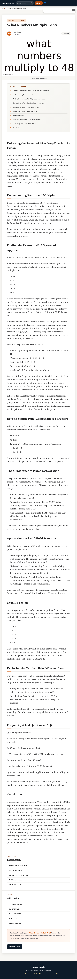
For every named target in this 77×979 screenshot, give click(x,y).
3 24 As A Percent (15, 885)
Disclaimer (42, 974)
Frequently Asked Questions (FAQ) (24, 124)
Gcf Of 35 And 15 (14, 909)
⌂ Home (38, 3)
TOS (57, 974)
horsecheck (8, 3)
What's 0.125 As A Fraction (18, 866)
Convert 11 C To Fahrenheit (18, 875)
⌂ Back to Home (14, 947)
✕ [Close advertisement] (73, 10)
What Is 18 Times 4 (15, 870)
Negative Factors (18, 115)
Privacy (51, 974)
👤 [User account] (45, 3)
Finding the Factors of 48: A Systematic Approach (29, 99)
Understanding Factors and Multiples (25, 95)
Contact (34, 974)
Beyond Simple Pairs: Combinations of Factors (28, 103)
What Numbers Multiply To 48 (40, 933)
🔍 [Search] (32, 3)
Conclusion (16, 128)
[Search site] (25, 3)
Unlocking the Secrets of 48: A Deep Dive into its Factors (31, 91)
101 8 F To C (13, 919)
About (27, 974)
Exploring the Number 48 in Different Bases (27, 120)
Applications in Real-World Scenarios (25, 111)
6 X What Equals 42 (15, 923)
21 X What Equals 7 (15, 904)
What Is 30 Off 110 (15, 914)
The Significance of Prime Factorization (26, 107)
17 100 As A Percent (15, 880)
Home (20, 974)
